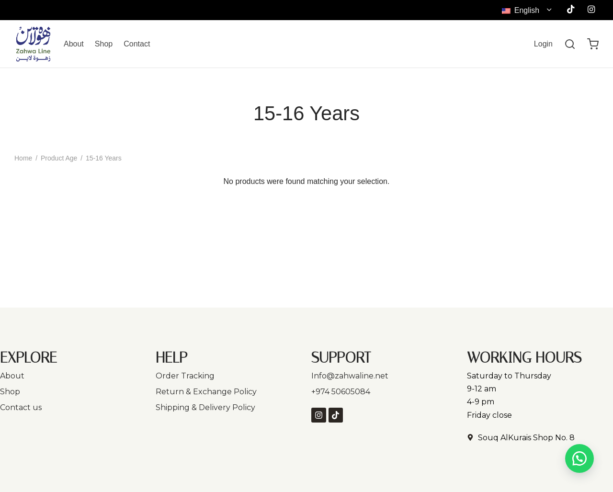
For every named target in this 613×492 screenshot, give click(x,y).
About (74, 44)
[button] (579, 458)
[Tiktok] (571, 10)
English (521, 10)
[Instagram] (591, 10)
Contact (137, 44)
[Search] (570, 44)
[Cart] (593, 44)
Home (23, 158)
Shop (104, 44)
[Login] (543, 43)
